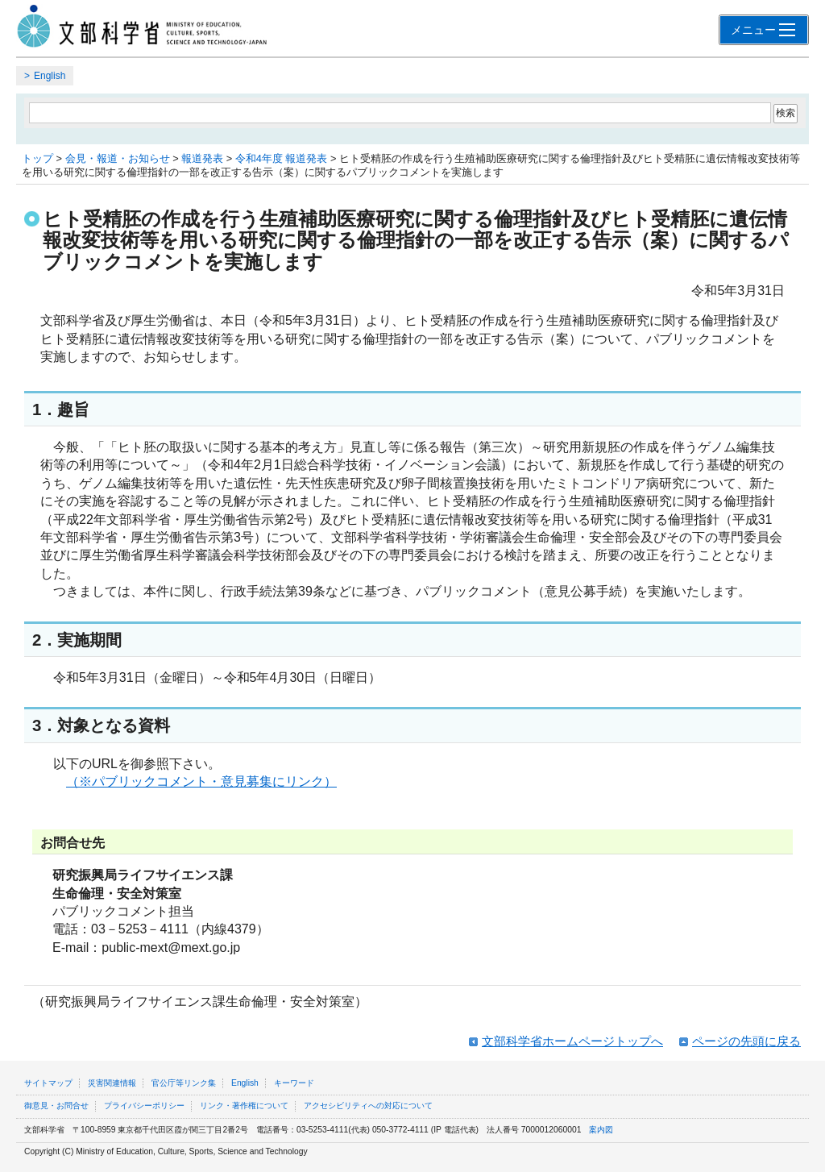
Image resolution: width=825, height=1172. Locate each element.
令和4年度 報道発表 (281, 158)
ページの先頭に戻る (746, 1041)
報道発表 (202, 158)
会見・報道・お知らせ (117, 158)
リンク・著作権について (244, 1105)
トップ (37, 158)
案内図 (601, 1129)
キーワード (294, 1082)
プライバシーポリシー (144, 1105)
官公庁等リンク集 (183, 1082)
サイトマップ (48, 1082)
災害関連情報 (112, 1082)
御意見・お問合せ (56, 1105)
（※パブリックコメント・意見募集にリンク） (201, 781)
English (49, 75)
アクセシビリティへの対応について (368, 1105)
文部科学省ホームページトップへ (572, 1041)
